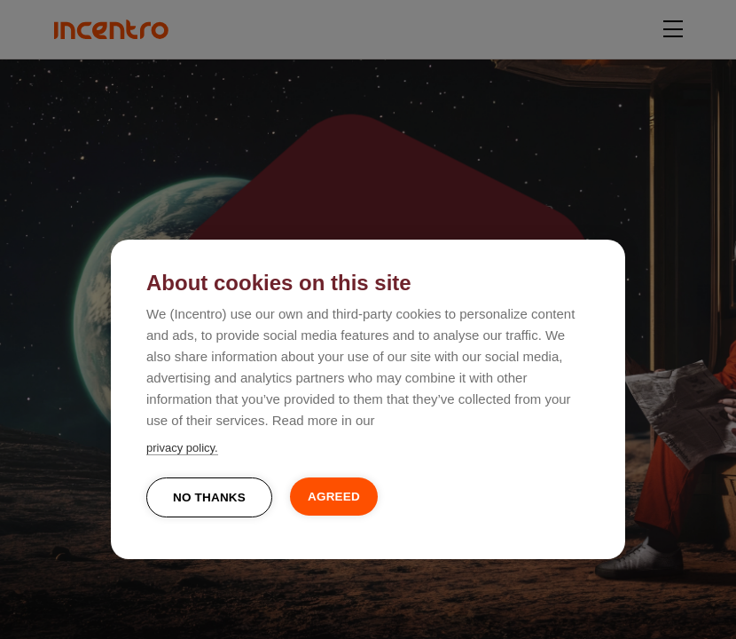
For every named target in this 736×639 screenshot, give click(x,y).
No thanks (209, 497)
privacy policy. (182, 447)
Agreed (334, 496)
